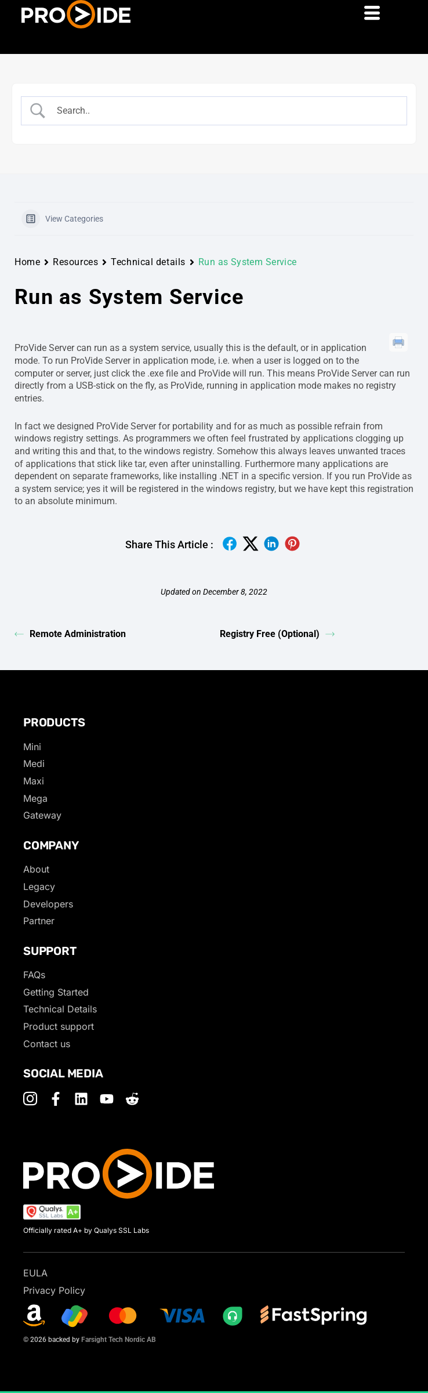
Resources (75, 261)
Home (27, 261)
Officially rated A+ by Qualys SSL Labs (86, 1230)
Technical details (148, 261)
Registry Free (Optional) (277, 633)
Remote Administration (70, 633)
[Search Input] (224, 111)
